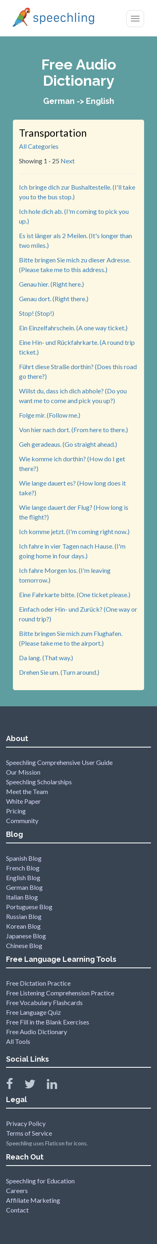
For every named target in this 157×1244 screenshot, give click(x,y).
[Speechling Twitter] (35, 1086)
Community (22, 820)
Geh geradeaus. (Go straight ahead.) (68, 444)
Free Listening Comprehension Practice (60, 993)
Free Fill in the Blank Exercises (47, 1022)
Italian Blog (22, 897)
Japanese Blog (26, 936)
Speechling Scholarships (39, 782)
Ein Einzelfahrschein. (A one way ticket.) (73, 328)
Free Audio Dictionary (36, 1031)
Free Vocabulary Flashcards (44, 1002)
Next (68, 161)
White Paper (23, 801)
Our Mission (23, 772)
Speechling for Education (40, 1181)
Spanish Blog (24, 858)
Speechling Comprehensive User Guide (59, 762)
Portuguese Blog (29, 906)
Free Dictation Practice (38, 983)
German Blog (24, 887)
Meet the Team (27, 791)
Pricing (16, 811)
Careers (17, 1190)
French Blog (23, 868)
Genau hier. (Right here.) (51, 284)
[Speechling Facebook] (14, 1086)
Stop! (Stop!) (36, 313)
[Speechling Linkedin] (57, 1086)
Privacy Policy (26, 1123)
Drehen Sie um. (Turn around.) (59, 672)
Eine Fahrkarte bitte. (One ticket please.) (74, 594)
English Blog (23, 877)
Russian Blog (24, 916)
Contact (17, 1210)
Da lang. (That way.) (46, 657)
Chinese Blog (24, 945)
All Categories (39, 146)
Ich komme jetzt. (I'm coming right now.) (74, 531)
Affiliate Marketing (33, 1200)
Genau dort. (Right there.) (53, 298)
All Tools (18, 1041)
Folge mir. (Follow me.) (49, 415)
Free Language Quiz (33, 1012)
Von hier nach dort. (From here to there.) (73, 429)
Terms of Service (29, 1133)
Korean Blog (23, 926)
